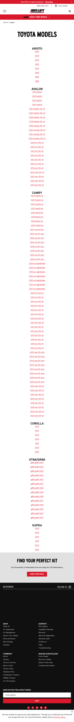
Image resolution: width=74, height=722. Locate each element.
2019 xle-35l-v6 (37, 168)
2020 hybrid (37, 96)
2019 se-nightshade (37, 272)
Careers (6, 659)
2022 (37, 431)
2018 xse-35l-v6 (37, 407)
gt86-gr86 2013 (37, 518)
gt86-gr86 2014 (37, 513)
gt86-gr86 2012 (37, 480)
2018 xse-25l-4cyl (37, 382)
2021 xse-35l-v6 (37, 177)
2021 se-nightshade (37, 285)
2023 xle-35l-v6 (37, 323)
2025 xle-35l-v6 (37, 348)
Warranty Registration (46, 636)
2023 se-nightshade (37, 276)
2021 (37, 426)
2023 (37, 435)
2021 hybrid (37, 100)
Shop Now (49, 2)
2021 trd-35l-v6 (37, 151)
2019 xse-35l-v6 (37, 185)
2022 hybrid (37, 105)
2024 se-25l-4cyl (37, 255)
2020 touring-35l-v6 (37, 130)
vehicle (5, 22)
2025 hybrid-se (37, 225)
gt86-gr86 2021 (37, 484)
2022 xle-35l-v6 (37, 155)
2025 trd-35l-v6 (37, 310)
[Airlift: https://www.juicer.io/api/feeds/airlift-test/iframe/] (38, 603)
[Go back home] (37, 11)
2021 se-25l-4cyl (37, 230)
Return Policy (8, 666)
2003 (37, 60)
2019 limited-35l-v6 (37, 122)
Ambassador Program (11, 675)
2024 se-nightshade (37, 263)
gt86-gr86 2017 (37, 501)
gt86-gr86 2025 (37, 471)
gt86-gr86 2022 (37, 475)
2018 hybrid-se (37, 221)
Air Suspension (8, 629)
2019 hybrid (37, 92)
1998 (37, 81)
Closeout (6, 645)
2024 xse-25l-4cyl (37, 361)
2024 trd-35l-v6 (37, 306)
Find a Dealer (43, 656)
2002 (37, 64)
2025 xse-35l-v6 (37, 399)
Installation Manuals (46, 629)
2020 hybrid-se (37, 213)
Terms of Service (9, 662)
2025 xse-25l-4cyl (37, 352)
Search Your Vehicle (37, 574)
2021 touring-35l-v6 (37, 134)
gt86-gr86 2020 (37, 488)
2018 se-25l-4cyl (37, 247)
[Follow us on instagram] (64, 587)
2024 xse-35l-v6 (37, 416)
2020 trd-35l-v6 (37, 143)
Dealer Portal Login (46, 662)
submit (37, 701)
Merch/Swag (8, 642)
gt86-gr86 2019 (37, 492)
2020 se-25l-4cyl (37, 238)
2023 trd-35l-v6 (37, 314)
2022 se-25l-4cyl (37, 234)
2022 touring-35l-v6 (37, 138)
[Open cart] (69, 11)
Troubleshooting (45, 648)
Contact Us (43, 642)
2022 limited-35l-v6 (37, 113)
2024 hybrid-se (37, 196)
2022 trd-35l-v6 (37, 147)
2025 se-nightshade (37, 268)
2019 (37, 443)
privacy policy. (60, 717)
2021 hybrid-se (37, 208)
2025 (37, 448)
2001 (37, 68)
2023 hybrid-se (37, 200)
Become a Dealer (45, 659)
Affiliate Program (9, 678)
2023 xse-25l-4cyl (37, 356)
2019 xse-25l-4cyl (37, 378)
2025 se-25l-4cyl (37, 259)
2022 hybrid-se (37, 204)
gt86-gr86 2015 (37, 509)
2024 (37, 452)
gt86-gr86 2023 (37, 467)
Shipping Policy (8, 672)
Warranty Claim (44, 639)
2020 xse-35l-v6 (37, 181)
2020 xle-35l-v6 (37, 164)
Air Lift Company (9, 681)
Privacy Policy (8, 669)
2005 (37, 52)
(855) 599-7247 (42, 6)
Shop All (6, 626)
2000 (37, 73)
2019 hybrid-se (37, 217)
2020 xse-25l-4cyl (37, 373)
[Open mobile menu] (4, 11)
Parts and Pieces (9, 639)
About (5, 656)
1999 (37, 77)
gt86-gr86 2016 (37, 505)
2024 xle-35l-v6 (37, 318)
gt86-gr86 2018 (37, 496)
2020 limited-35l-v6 (37, 117)
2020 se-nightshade (37, 280)
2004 (37, 56)
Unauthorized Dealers (47, 666)
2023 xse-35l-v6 (37, 411)
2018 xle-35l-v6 (37, 344)
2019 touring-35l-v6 (37, 126)
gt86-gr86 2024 (37, 463)
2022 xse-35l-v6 (37, 172)
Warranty (42, 632)
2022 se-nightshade (37, 289)
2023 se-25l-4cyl (37, 242)
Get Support (43, 626)
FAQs (40, 645)
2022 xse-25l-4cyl (37, 365)
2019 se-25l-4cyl (37, 251)
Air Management (9, 632)
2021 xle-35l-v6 (37, 160)
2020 (37, 439)
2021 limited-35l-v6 (37, 109)
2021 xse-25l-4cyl (37, 369)
